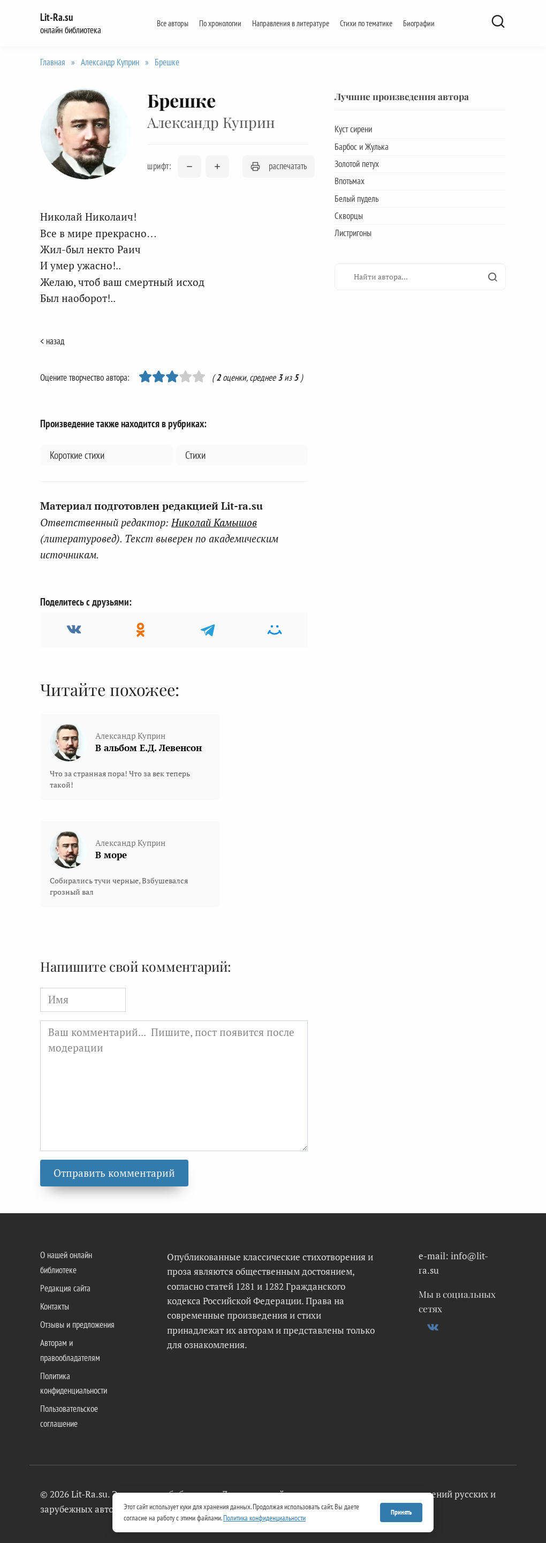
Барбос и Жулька (362, 147)
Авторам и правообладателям (70, 1350)
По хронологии (220, 23)
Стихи (195, 455)
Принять (401, 1512)
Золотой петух (357, 164)
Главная (52, 62)
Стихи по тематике (366, 23)
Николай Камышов (214, 522)
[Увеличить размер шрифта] (217, 166)
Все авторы (172, 23)
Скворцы (349, 216)
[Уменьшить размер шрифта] (189, 166)
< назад (52, 341)
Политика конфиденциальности (73, 1383)
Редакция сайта (65, 1288)
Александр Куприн (110, 62)
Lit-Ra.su (56, 17)
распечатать (279, 166)
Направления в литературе (290, 23)
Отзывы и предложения (77, 1324)
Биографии (419, 23)
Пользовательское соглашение (69, 1416)
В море (111, 855)
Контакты (54, 1306)
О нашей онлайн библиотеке (66, 1262)
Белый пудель (356, 199)
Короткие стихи (77, 455)
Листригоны (353, 233)
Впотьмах (350, 181)
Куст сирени (353, 129)
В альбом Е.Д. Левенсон (148, 748)
